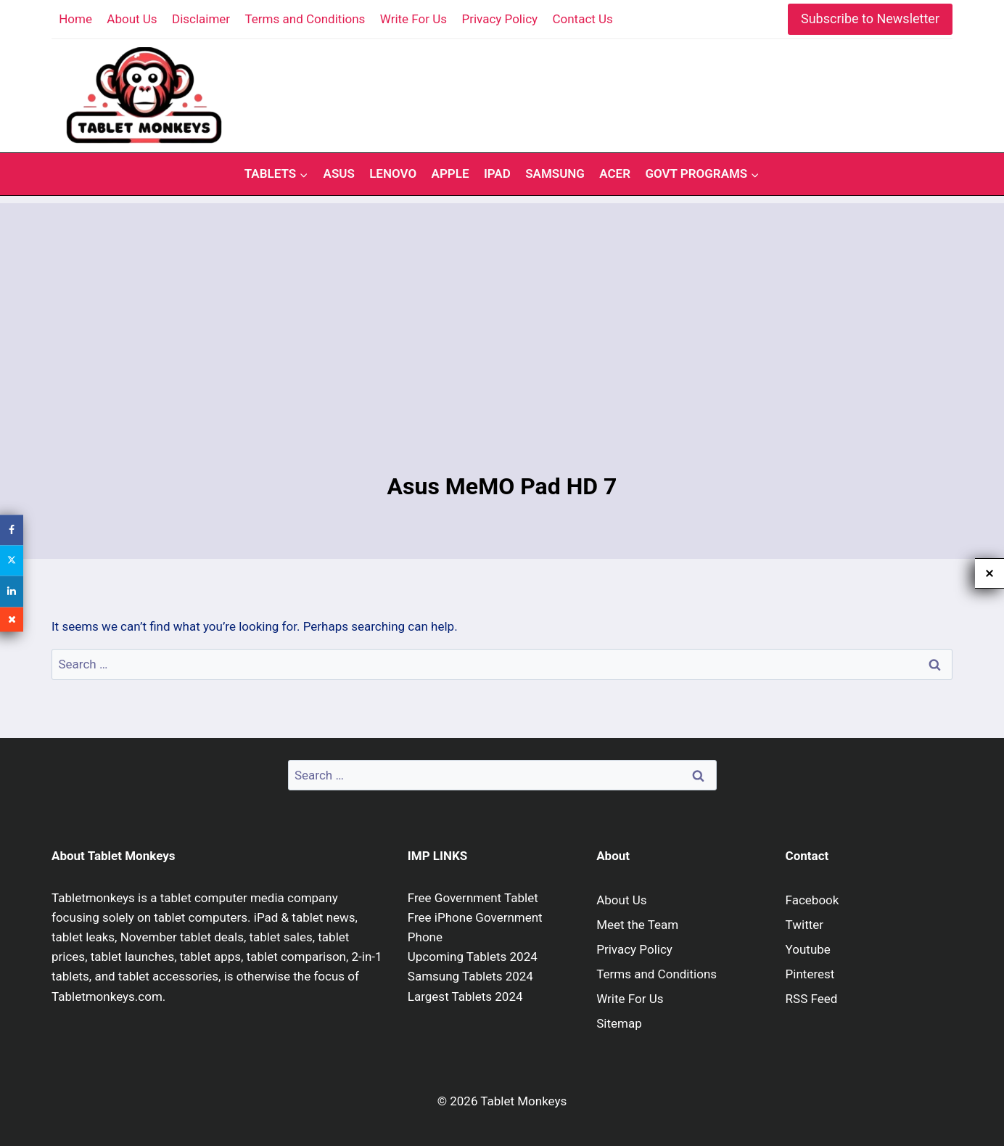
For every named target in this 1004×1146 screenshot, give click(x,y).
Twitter (804, 924)
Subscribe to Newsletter (870, 18)
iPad (497, 173)
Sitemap (619, 1023)
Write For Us (413, 19)
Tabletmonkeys (93, 898)
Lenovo (392, 173)
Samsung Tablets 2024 (470, 976)
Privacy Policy (499, 19)
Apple (450, 173)
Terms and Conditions (305, 19)
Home (75, 19)
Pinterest (810, 974)
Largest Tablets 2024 (465, 996)
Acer (614, 173)
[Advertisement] (502, 304)
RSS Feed (812, 998)
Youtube (808, 949)
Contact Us (582, 19)
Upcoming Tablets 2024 (473, 956)
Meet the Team (637, 924)
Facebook (812, 900)
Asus (339, 173)
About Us (132, 19)
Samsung (555, 173)
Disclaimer (201, 19)
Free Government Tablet (473, 898)
